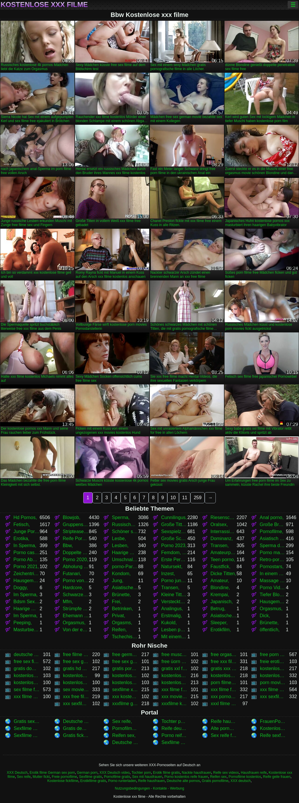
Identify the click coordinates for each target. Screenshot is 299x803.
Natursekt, (171, 566)
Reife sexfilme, (273, 735)
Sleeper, (219, 622)
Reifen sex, (123, 735)
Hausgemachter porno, (273, 601)
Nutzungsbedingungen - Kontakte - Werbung (149, 788)
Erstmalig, (171, 615)
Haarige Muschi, (125, 552)
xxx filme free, (224, 689)
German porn (87, 773)
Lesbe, (119, 538)
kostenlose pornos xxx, (273, 675)
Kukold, (169, 622)
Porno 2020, (75, 559)
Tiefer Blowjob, (273, 594)
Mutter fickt (41, 777)
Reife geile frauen (277, 777)
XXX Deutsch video (115, 773)
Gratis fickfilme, (76, 735)
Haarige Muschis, (26, 608)
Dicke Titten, (223, 573)
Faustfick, (220, 566)
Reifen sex (218, 777)
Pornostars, (272, 566)
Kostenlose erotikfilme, (273, 728)
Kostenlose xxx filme (44, 4)
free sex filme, (27, 661)
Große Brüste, (273, 524)
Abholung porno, (76, 566)
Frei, (116, 601)
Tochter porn (141, 773)
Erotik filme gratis (166, 773)
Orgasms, (122, 622)
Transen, (220, 545)
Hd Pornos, (25, 517)
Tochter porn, (174, 721)
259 (197, 497)
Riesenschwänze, (224, 517)
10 (173, 497)
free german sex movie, (125, 654)
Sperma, (120, 517)
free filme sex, (76, 654)
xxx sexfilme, (273, 696)
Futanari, (72, 573)
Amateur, (220, 580)
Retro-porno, (273, 559)
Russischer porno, (125, 524)
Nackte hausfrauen (196, 773)
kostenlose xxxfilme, (174, 682)
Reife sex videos (226, 773)
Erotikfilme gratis (93, 781)
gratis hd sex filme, (76, 668)
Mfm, (68, 601)
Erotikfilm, (221, 629)
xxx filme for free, (174, 689)
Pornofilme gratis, (125, 728)
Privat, (118, 615)
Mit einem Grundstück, (174, 636)
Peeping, (22, 622)
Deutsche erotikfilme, (125, 742)
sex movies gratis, (76, 689)
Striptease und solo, (76, 531)
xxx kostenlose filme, (125, 696)
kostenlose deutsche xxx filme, (27, 675)
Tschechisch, (125, 636)
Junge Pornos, (26, 531)
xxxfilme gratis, (125, 703)
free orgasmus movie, (224, 654)
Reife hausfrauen (151, 781)
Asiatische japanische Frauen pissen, (224, 615)
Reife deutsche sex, (174, 728)
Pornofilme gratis (117, 777)
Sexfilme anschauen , (174, 742)
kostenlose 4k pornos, (273, 668)
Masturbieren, (26, 629)
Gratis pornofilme (215, 781)
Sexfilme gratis (90, 777)
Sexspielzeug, (174, 531)
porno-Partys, (125, 566)
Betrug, (218, 608)
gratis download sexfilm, (27, 668)
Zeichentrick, (26, 573)
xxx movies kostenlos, (174, 696)
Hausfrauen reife (254, 773)
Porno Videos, (273, 587)
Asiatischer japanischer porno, (125, 587)
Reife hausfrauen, (224, 721)
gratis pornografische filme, (125, 668)
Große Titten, (174, 524)
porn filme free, (224, 682)
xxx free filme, (76, 696)
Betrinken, (122, 608)
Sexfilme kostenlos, (27, 735)
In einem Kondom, (273, 573)
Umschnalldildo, (125, 559)
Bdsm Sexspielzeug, (26, 601)
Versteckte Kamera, (174, 601)
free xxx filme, (224, 661)
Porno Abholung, (26, 559)
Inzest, (168, 573)
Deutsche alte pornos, (76, 721)
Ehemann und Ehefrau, (76, 615)
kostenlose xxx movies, (76, 682)
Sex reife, (122, 721)
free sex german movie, (76, 661)
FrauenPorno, (273, 721)
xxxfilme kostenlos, (174, 703)
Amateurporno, (224, 552)
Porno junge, (174, 580)
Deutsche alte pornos (183, 781)
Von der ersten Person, (76, 629)
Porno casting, (26, 552)
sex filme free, (27, 689)
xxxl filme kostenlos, (224, 703)
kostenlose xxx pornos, (125, 682)
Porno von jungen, (76, 580)
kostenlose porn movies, (224, 675)
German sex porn (61, 773)
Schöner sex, (125, 531)
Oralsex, (219, 524)
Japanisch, (222, 601)
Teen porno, (223, 559)
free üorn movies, (174, 661)
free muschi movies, (174, 654)
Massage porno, (273, 580)
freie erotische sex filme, (273, 661)
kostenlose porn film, (125, 675)
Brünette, (121, 594)
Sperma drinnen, (273, 545)
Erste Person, (174, 559)
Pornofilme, (271, 531)
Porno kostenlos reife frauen (186, 777)
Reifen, (119, 629)
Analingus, (172, 608)
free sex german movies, (125, 661)
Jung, (117, 580)
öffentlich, (269, 629)
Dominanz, (222, 538)
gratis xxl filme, (174, 668)
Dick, (265, 615)
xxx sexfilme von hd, (76, 703)
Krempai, (220, 594)
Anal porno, (272, 517)
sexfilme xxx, (125, 689)
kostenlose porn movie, (174, 675)
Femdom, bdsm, (174, 552)
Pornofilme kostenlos (245, 777)
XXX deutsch (240, 781)
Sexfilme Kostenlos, (27, 728)
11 (184, 497)
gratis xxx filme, (224, 668)
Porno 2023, (174, 545)
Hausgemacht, (26, 580)
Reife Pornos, (76, 538)
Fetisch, (21, 524)
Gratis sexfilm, (27, 721)
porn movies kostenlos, (273, 682)
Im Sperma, (25, 594)
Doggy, (20, 587)
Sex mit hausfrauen (147, 777)
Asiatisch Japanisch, (273, 538)
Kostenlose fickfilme (62, 781)
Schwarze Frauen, (76, 594)
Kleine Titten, (174, 594)
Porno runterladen (122, 781)
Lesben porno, (174, 629)
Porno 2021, (26, 566)
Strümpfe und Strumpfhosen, (76, 608)
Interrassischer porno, (224, 531)
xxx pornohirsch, (224, 696)
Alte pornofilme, (224, 728)
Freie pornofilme (64, 777)
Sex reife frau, (224, 735)
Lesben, (120, 545)
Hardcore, (73, 587)
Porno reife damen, (174, 735)
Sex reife (24, 777)
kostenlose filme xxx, (76, 675)
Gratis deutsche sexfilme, (76, 728)
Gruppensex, (76, 524)
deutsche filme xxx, (27, 654)
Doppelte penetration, (76, 552)
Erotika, (21, 538)
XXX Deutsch (17, 773)
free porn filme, (273, 654)
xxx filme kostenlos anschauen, (27, 696)
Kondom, (121, 573)
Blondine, (220, 587)
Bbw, (68, 545)
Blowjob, (71, 517)
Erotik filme (38, 773)
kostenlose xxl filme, (27, 682)
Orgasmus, (271, 608)
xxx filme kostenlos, (273, 689)
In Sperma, (24, 545)
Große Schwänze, (174, 538)
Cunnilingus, (174, 517)
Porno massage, (273, 552)
